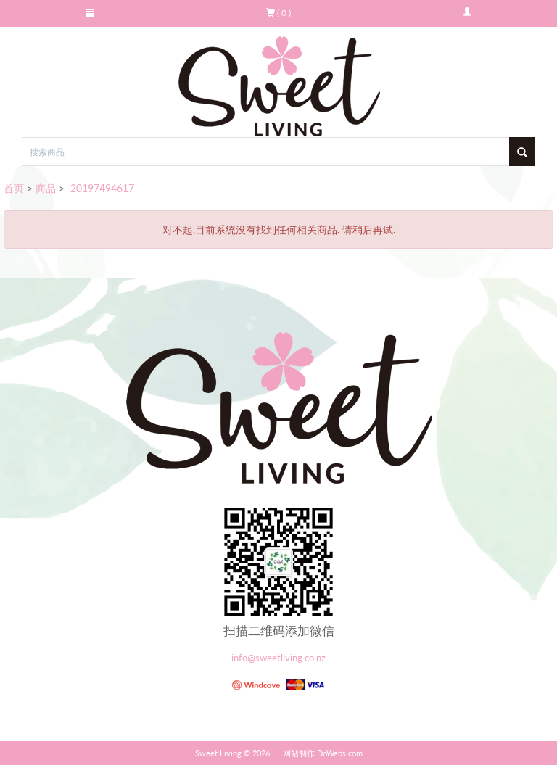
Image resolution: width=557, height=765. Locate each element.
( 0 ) (278, 12)
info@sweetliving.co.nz (278, 658)
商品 (46, 188)
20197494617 (100, 188)
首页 (14, 188)
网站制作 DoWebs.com (323, 753)
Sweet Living (218, 753)
